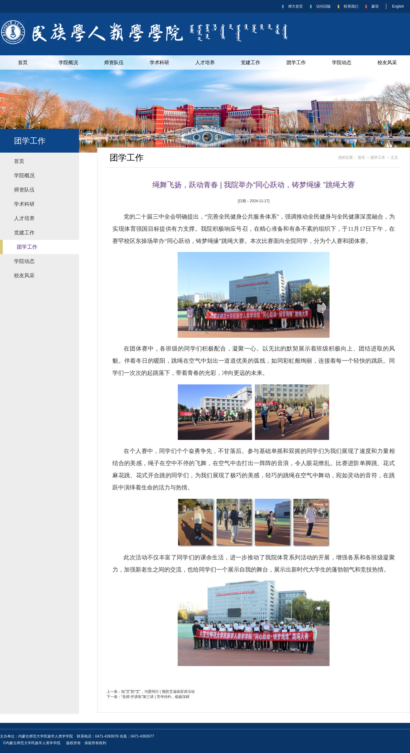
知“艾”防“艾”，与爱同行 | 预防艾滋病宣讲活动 (158, 691)
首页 (23, 62)
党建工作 (250, 62)
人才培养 (205, 62)
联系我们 (351, 6)
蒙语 (375, 6)
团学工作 (296, 62)
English (398, 6)
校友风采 (387, 62)
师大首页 (295, 6)
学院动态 (341, 62)
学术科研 (159, 62)
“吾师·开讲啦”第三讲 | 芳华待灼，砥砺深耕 (155, 697)
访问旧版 (323, 6)
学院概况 (68, 62)
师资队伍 (114, 62)
